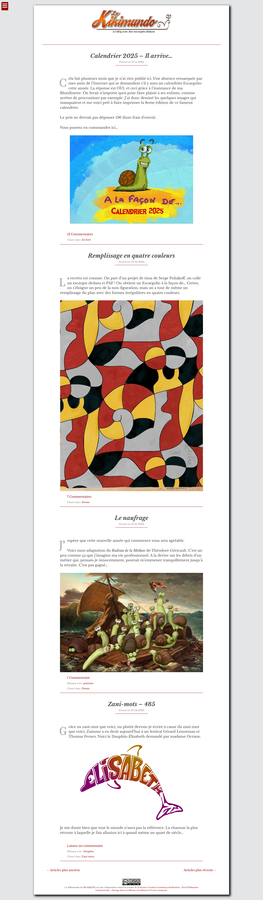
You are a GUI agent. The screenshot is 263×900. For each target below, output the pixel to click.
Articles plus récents (198, 870)
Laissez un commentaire (85, 846)
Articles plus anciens (65, 870)
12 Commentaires (80, 234)
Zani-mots (88, 856)
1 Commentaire (78, 678)
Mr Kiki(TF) (89, 887)
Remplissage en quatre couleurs (131, 255)
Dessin (86, 502)
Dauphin (88, 851)
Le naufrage (131, 518)
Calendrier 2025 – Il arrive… (131, 56)
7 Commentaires (79, 497)
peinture (88, 683)
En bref (86, 239)
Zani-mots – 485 (131, 704)
